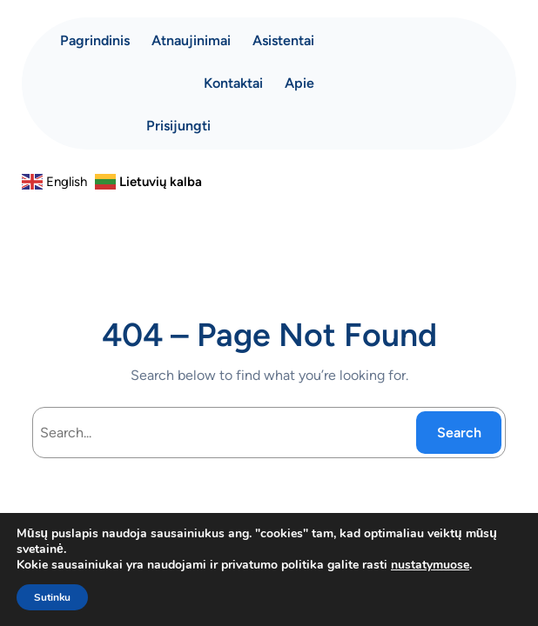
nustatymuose (430, 565)
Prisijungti (178, 125)
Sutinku (52, 597)
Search (459, 432)
